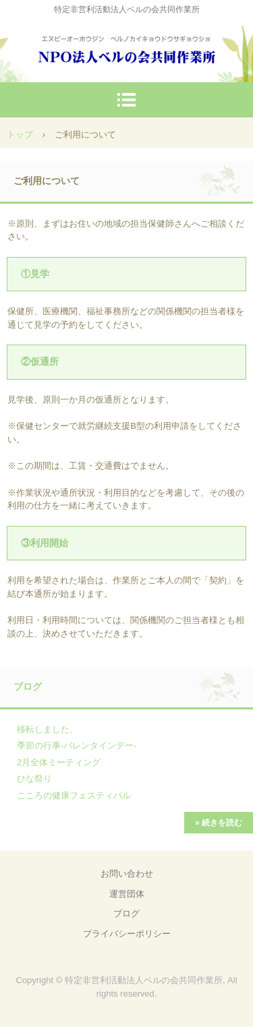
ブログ (27, 686)
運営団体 (126, 894)
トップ (20, 134)
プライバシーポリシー (127, 934)
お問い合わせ (127, 874)
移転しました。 (47, 729)
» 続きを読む (218, 822)
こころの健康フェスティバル (74, 795)
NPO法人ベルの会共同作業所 (126, 47)
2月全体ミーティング (59, 762)
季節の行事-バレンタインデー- (77, 745)
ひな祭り (34, 778)
